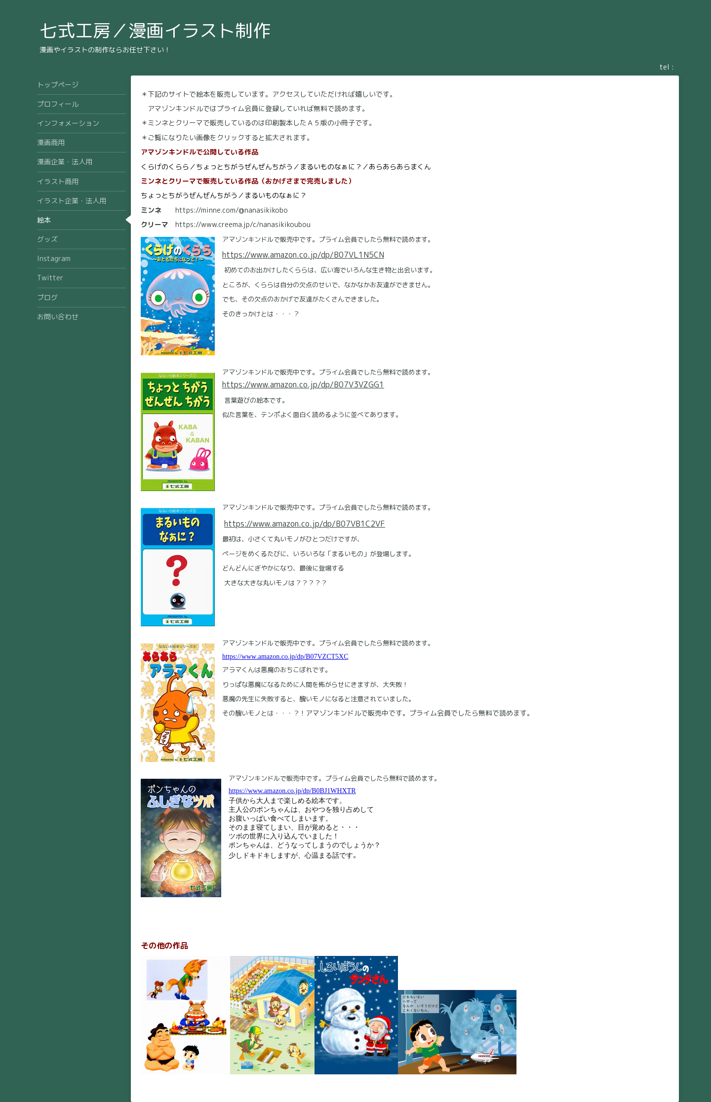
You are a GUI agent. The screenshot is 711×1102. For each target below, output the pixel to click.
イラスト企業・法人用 (71, 200)
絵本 (44, 220)
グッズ (47, 239)
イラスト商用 (58, 181)
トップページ (58, 84)
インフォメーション (68, 123)
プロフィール (58, 104)
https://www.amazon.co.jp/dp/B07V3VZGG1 (303, 384)
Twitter (50, 277)
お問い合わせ (58, 316)
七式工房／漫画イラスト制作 (155, 30)
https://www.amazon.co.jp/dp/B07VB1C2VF (304, 523)
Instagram (54, 258)
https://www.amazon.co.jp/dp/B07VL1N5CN (303, 254)
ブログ (47, 297)
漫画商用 (51, 142)
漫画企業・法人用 (64, 161)
